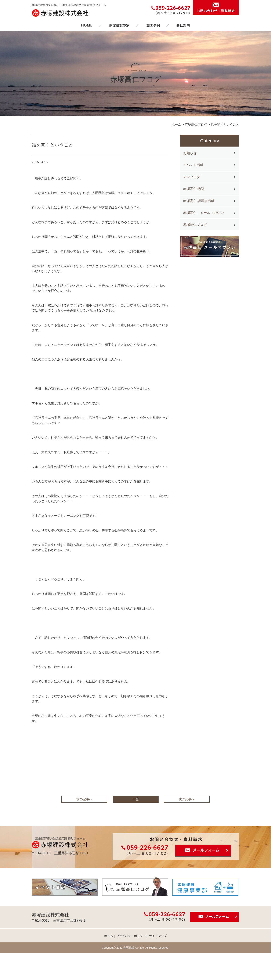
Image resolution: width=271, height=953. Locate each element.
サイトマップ (158, 936)
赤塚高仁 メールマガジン (203, 213)
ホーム (87, 25)
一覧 (135, 799)
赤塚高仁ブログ (195, 224)
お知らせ (190, 153)
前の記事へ (84, 799)
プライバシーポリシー (131, 936)
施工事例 (153, 25)
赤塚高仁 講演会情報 (198, 201)
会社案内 (183, 25)
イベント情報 (193, 165)
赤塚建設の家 (119, 25)
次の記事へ (187, 799)
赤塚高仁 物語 (193, 189)
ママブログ (191, 177)
